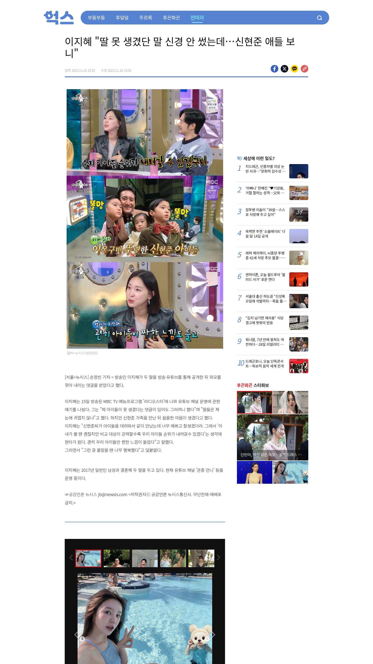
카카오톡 (294, 69)
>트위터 (284, 69)
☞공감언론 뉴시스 (81, 494)
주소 (304, 69)
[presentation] (71, 558)
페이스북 (274, 69)
